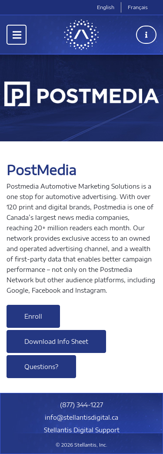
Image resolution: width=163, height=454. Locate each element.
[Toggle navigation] (17, 35)
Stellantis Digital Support (82, 430)
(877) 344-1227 (81, 404)
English (105, 7)
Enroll (33, 316)
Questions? (41, 366)
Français (138, 7)
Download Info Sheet (56, 341)
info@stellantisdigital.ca (81, 417)
